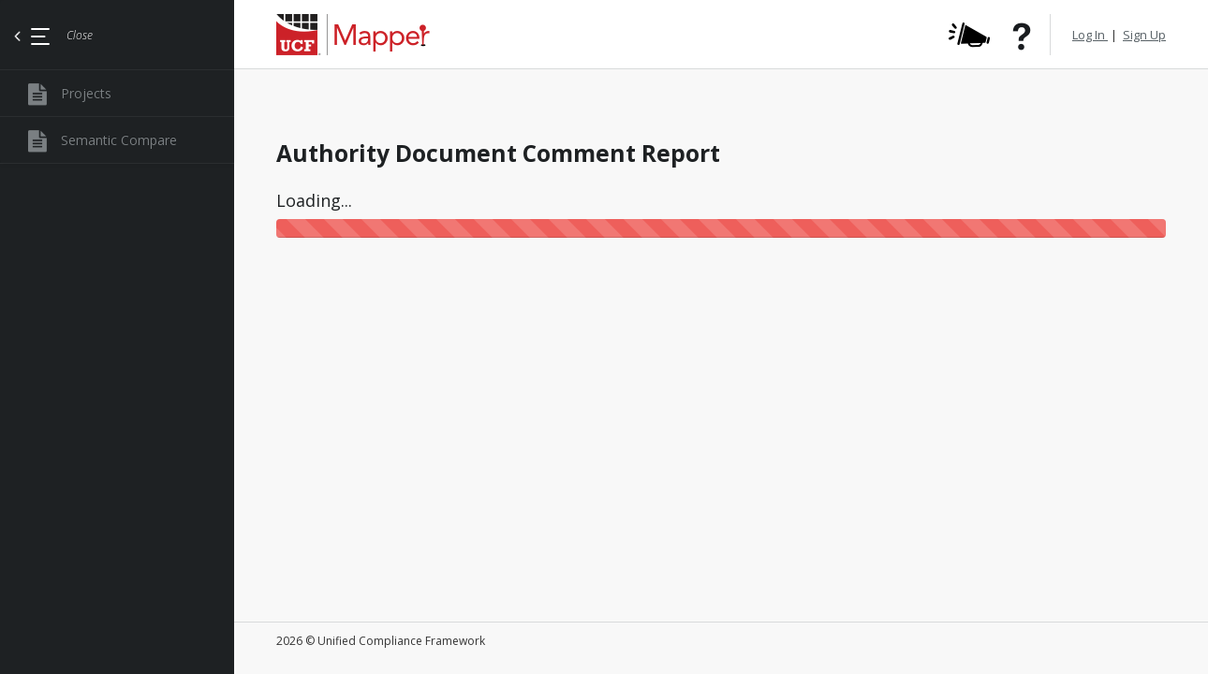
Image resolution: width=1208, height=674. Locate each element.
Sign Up (1144, 34)
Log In (1090, 34)
